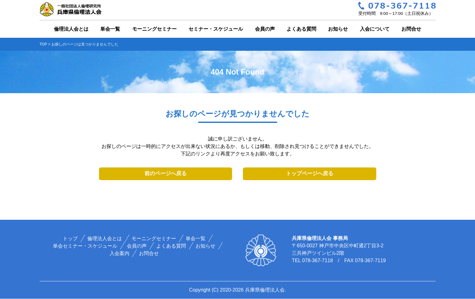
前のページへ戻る (166, 174)
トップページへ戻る (309, 174)
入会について (375, 29)
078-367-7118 (317, 260)
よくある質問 (301, 29)
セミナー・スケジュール (215, 29)
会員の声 (265, 29)
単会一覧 (110, 29)
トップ (70, 238)
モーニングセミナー (154, 29)
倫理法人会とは (71, 29)
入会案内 (120, 253)
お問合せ (411, 29)
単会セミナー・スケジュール (85, 246)
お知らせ (338, 29)
